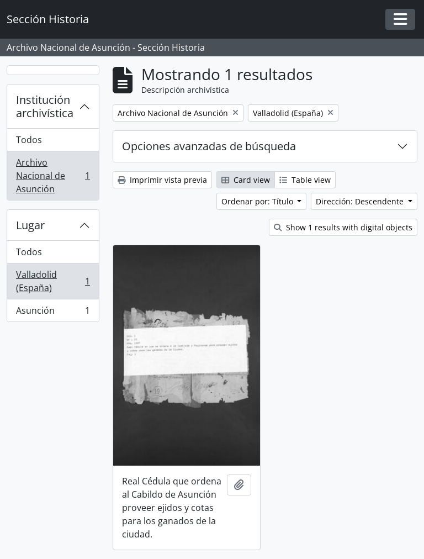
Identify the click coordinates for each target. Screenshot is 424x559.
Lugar (30, 225)
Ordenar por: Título (258, 201)
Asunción (52, 312)
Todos (29, 140)
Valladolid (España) (52, 281)
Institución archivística (44, 106)
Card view (245, 180)
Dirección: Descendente (361, 201)
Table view (305, 180)
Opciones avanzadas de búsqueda (209, 146)
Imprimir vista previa (162, 180)
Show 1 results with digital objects (343, 227)
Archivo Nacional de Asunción (52, 175)
